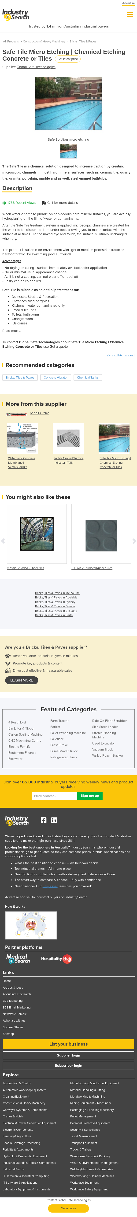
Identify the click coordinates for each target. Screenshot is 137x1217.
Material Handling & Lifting (87, 1090)
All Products (11, 41)
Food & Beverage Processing (21, 1143)
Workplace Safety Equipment (89, 1189)
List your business (68, 1044)
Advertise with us (14, 1020)
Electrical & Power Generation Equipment (29, 1123)
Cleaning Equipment (16, 1097)
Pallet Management (83, 1116)
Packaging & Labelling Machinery (92, 1110)
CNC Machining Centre (24, 741)
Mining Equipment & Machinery (90, 1103)
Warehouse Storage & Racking (90, 1156)
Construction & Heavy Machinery (44, 41)
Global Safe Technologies (36, 67)
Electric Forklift (19, 747)
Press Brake (59, 745)
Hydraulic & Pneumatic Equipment (25, 1156)
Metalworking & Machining (87, 1097)
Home (7, 981)
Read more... (11, 331)
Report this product (121, 355)
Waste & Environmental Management (94, 1163)
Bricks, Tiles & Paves (83, 41)
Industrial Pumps (14, 1169)
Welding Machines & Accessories (91, 1169)
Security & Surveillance (85, 1130)
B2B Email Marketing (16, 1007)
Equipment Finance (22, 753)
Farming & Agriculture (17, 1136)
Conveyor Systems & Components (25, 1110)
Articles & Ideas (13, 988)
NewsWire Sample (15, 1014)
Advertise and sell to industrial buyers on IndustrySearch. (46, 897)
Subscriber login (68, 1065)
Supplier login (68, 1055)
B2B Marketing (12, 1001)
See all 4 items (39, 413)
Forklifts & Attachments (18, 1149)
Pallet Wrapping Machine (68, 733)
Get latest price (67, 59)
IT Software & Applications (20, 1183)
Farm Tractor (59, 721)
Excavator (15, 759)
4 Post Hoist (17, 722)
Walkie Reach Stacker (107, 756)
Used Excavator (103, 743)
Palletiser (56, 739)
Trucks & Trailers (80, 1149)
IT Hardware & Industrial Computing (26, 1176)
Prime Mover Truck (64, 751)
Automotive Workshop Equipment (24, 1090)
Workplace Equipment (84, 1183)
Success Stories (13, 1027)
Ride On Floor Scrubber (109, 721)
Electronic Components (18, 1130)
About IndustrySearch (17, 994)
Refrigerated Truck (63, 757)
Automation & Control (17, 1083)
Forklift (55, 727)
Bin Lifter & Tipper (21, 728)
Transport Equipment (83, 1143)
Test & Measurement (83, 1136)
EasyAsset (50, 886)
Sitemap (8, 1034)
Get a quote (68, 1208)
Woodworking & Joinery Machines (92, 1176)
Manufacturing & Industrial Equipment (94, 1083)
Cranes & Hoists (13, 1116)
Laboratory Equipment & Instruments (26, 1189)
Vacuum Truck (102, 749)
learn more (21, 680)
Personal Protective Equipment (90, 1123)
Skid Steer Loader (105, 727)
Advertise (128, 3)
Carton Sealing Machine (25, 735)
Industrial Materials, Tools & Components (29, 1163)
